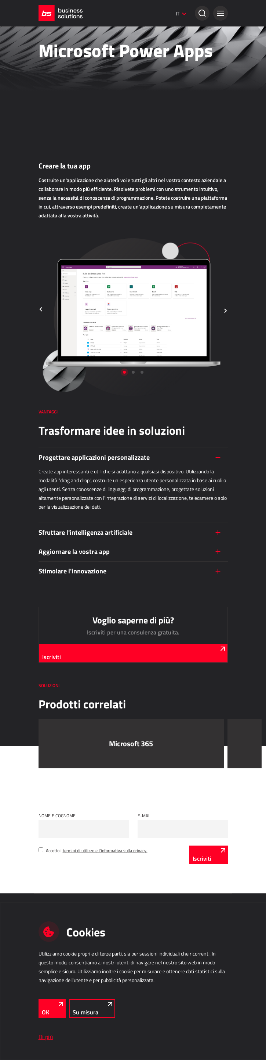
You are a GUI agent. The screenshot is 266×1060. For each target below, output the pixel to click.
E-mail (145, 815)
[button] (220, 13)
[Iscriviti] (208, 855)
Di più (46, 1037)
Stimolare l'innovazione (72, 571)
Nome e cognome (57, 815)
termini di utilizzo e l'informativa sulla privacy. (105, 850)
